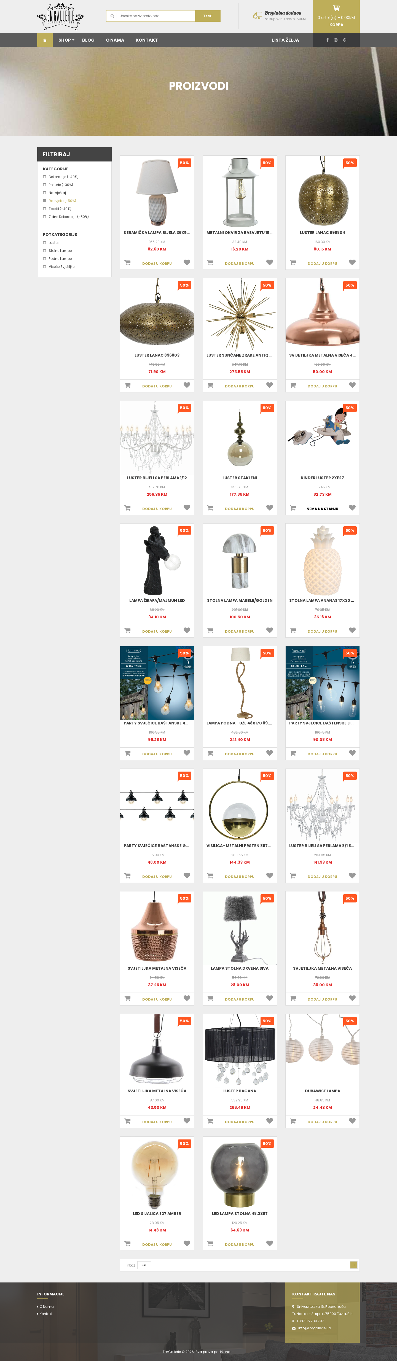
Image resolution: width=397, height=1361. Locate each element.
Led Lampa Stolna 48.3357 (240, 1213)
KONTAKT (147, 40)
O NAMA (115, 40)
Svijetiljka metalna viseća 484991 (326, 355)
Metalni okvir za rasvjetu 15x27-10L (245, 232)
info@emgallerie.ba (314, 1328)
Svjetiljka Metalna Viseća (157, 968)
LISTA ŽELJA (285, 40)
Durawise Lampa (322, 1091)
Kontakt (46, 1313)
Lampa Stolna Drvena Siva (240, 968)
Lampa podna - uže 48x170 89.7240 (242, 723)
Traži (208, 16)
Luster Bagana (239, 1091)
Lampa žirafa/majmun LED (157, 600)
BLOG (88, 40)
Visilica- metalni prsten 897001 (240, 845)
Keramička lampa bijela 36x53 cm (160, 232)
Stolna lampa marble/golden (240, 600)
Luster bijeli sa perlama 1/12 (157, 478)
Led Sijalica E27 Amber (157, 1213)
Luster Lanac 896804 (322, 232)
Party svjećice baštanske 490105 (160, 723)
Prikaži (131, 1265)
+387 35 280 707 (310, 1321)
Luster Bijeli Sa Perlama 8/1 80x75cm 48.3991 (336, 845)
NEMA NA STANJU (322, 508)
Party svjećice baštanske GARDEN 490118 (168, 845)
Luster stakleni (239, 478)
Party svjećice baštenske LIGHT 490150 (332, 723)
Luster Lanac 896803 (157, 355)
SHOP (66, 40)
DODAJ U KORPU (157, 263)
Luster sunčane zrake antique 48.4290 (248, 355)
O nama (47, 1306)
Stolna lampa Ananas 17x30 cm (323, 600)
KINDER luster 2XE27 (322, 478)
